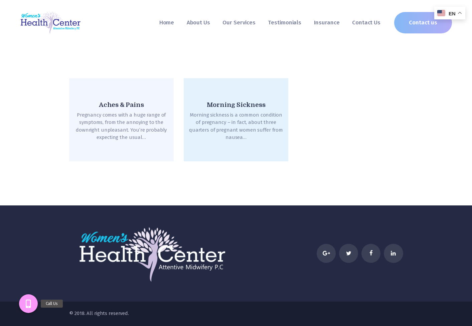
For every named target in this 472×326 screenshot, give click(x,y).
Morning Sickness (236, 105)
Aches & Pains (121, 105)
